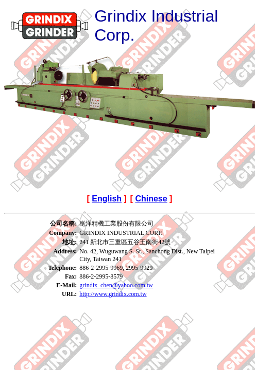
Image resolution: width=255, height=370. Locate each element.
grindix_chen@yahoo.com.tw (115, 285)
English (107, 198)
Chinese (151, 198)
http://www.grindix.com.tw (112, 294)
